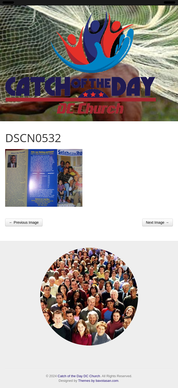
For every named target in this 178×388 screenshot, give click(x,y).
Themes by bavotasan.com (98, 381)
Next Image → (157, 222)
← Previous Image (24, 222)
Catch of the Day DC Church (79, 376)
